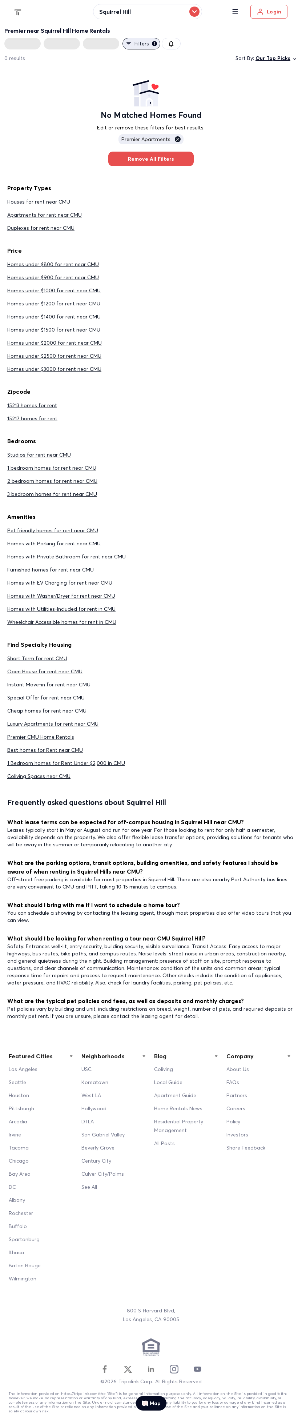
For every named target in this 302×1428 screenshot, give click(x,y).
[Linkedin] (150, 1369)
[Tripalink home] (18, 11)
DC (12, 1187)
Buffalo (18, 1226)
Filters (141, 43)
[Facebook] (104, 1369)
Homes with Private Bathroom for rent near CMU (66, 556)
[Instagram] (174, 1369)
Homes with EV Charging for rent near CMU (59, 582)
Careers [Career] (235, 1108)
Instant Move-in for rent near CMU (48, 684)
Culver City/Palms (102, 1174)
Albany (17, 1200)
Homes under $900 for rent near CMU (53, 277)
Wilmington (22, 1278)
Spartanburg (24, 1239)
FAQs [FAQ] (232, 1082)
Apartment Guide (175, 1095)
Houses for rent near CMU (38, 201)
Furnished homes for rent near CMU (50, 569)
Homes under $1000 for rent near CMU (54, 290)
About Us (237, 1069)
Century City (96, 1161)
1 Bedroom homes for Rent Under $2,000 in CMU (66, 763)
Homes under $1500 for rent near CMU (53, 329)
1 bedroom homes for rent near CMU (51, 468)
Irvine (15, 1134)
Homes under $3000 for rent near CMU (54, 369)
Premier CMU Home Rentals (40, 737)
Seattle (17, 1082)
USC (86, 1069)
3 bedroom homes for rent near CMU (52, 494)
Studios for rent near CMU (39, 455)
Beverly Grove (97, 1147)
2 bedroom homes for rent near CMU (52, 481)
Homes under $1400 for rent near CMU (54, 316)
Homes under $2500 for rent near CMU (54, 356)
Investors (237, 1134)
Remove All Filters (151, 159)
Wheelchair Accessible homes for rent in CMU (61, 622)
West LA (91, 1095)
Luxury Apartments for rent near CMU (52, 724)
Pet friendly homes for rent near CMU (52, 530)
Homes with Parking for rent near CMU (54, 543)
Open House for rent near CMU (44, 671)
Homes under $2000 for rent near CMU (54, 343)
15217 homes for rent (32, 418)
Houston (19, 1095)
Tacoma (19, 1147)
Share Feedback (245, 1147)
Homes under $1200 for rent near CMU (53, 303)
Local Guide (168, 1082)
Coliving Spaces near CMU (39, 776)
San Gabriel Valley (103, 1134)
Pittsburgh (21, 1108)
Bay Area (20, 1174)
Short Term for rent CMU (37, 658)
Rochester (21, 1213)
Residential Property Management (178, 1126)
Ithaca (16, 1252)
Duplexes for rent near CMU (41, 228)
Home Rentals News (178, 1108)
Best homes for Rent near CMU (45, 750)
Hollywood (93, 1108)
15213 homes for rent (32, 405)
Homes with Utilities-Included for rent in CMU (61, 609)
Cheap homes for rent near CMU (46, 710)
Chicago (19, 1161)
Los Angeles (23, 1069)
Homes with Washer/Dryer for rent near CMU (61, 596)
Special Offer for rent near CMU (46, 697)
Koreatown (94, 1082)
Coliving (163, 1069)
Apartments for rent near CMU (44, 215)
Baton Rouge (25, 1265)
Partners (236, 1095)
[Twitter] (128, 1369)
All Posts (164, 1143)
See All (89, 1187)
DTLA (87, 1121)
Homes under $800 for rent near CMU (53, 264)
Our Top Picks (276, 58)
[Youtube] (197, 1369)
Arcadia (18, 1121)
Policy (233, 1121)
